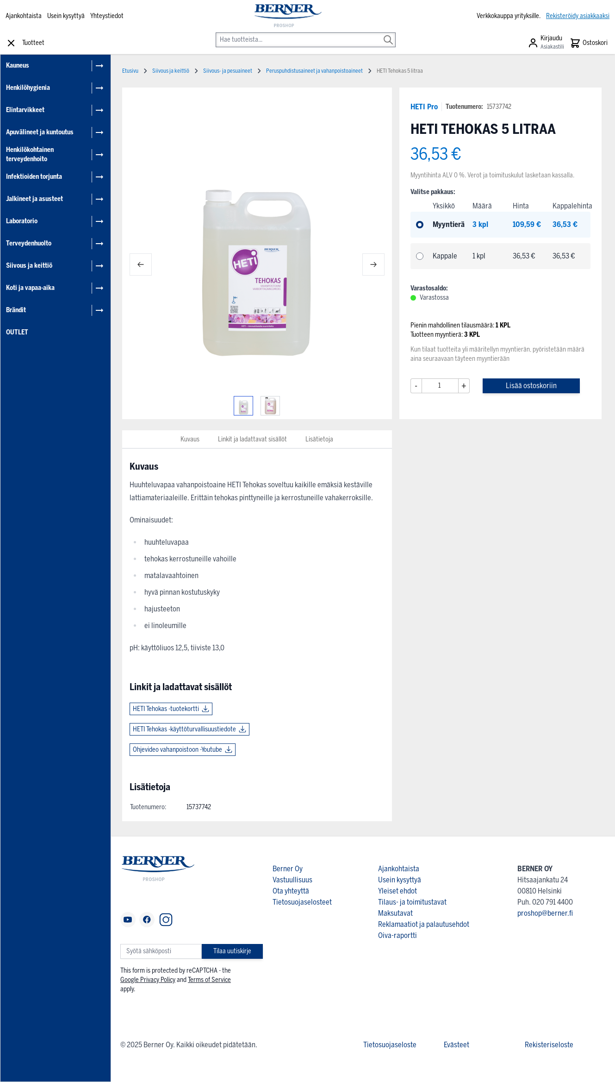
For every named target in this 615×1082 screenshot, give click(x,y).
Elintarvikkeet (25, 110)
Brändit (16, 310)
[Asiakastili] (546, 43)
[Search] (388, 33)
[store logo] (287, 16)
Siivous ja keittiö (29, 266)
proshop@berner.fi (545, 913)
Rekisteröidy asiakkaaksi (577, 16)
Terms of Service (209, 980)
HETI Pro (424, 106)
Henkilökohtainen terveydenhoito (30, 154)
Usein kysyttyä (66, 16)
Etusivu (130, 71)
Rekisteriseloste (549, 1044)
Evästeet (456, 1044)
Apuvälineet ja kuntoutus (40, 132)
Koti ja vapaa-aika (30, 288)
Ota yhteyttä (291, 891)
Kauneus (17, 65)
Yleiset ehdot (397, 891)
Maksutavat (395, 913)
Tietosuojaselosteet (302, 902)
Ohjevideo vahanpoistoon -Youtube (177, 750)
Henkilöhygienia (28, 88)
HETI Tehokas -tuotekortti (166, 709)
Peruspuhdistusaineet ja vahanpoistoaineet (314, 71)
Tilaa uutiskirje (232, 951)
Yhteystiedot (107, 16)
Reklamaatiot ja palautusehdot (423, 924)
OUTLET (17, 332)
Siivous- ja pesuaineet (227, 71)
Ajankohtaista (24, 16)
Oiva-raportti (397, 935)
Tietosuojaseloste (389, 1044)
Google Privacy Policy (147, 980)
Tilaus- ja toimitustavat (412, 902)
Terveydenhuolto (28, 243)
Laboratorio (21, 221)
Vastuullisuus (292, 879)
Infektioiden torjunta (34, 177)
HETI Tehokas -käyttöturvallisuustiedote (184, 729)
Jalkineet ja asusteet (34, 199)
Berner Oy (288, 868)
